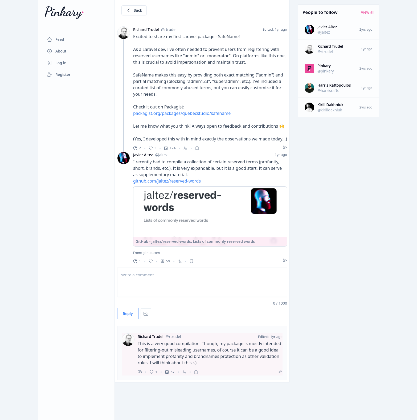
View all (367, 12)
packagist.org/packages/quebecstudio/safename (182, 113)
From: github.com (146, 253)
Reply (128, 313)
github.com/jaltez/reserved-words (167, 181)
